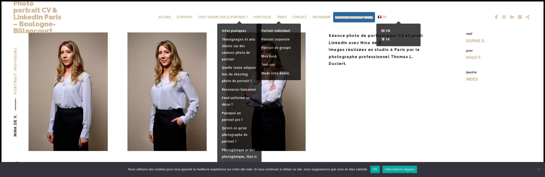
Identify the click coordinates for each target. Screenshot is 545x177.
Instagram (321, 16)
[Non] (538, 169)
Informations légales (400, 169)
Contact (299, 16)
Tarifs (282, 16)
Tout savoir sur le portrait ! (223, 16)
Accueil (165, 16)
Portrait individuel (15, 71)
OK (375, 169)
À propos (184, 16)
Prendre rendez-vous (354, 17)
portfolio (262, 16)
